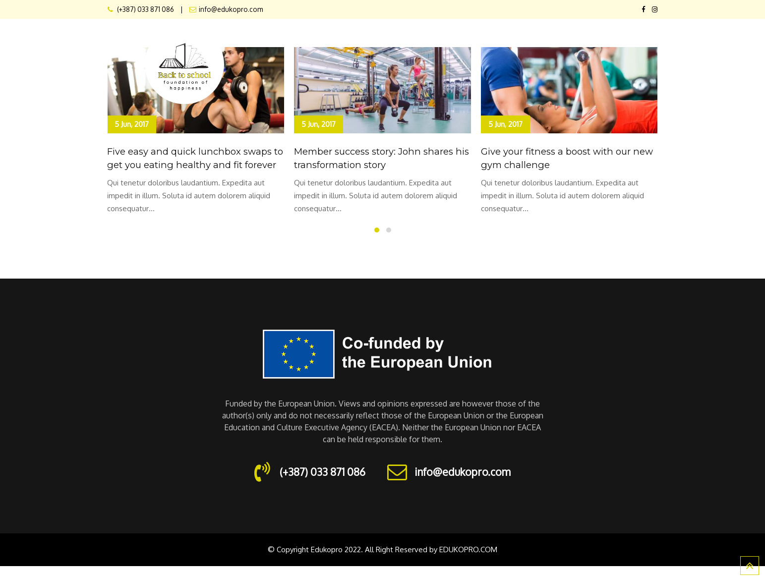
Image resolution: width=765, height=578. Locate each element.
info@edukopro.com (231, 9)
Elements (457, 38)
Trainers (600, 38)
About (375, 38)
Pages (414, 38)
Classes (505, 38)
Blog (641, 38)
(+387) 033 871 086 (145, 9)
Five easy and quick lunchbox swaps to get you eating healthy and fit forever (195, 164)
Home (337, 38)
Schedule (551, 38)
